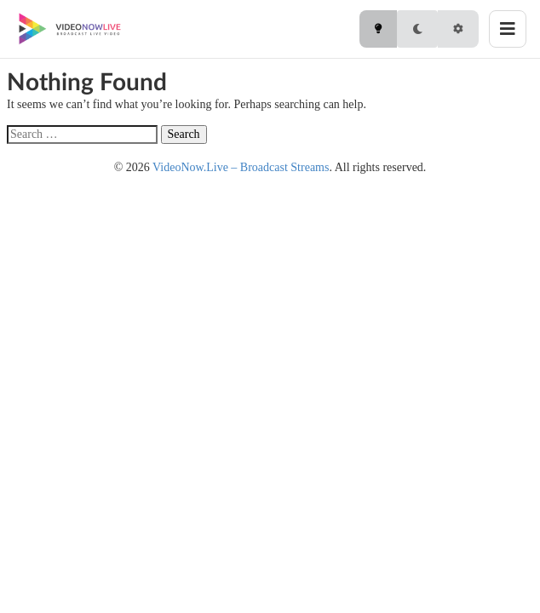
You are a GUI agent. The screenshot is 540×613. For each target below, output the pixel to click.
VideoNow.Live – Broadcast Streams (240, 167)
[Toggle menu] (507, 29)
